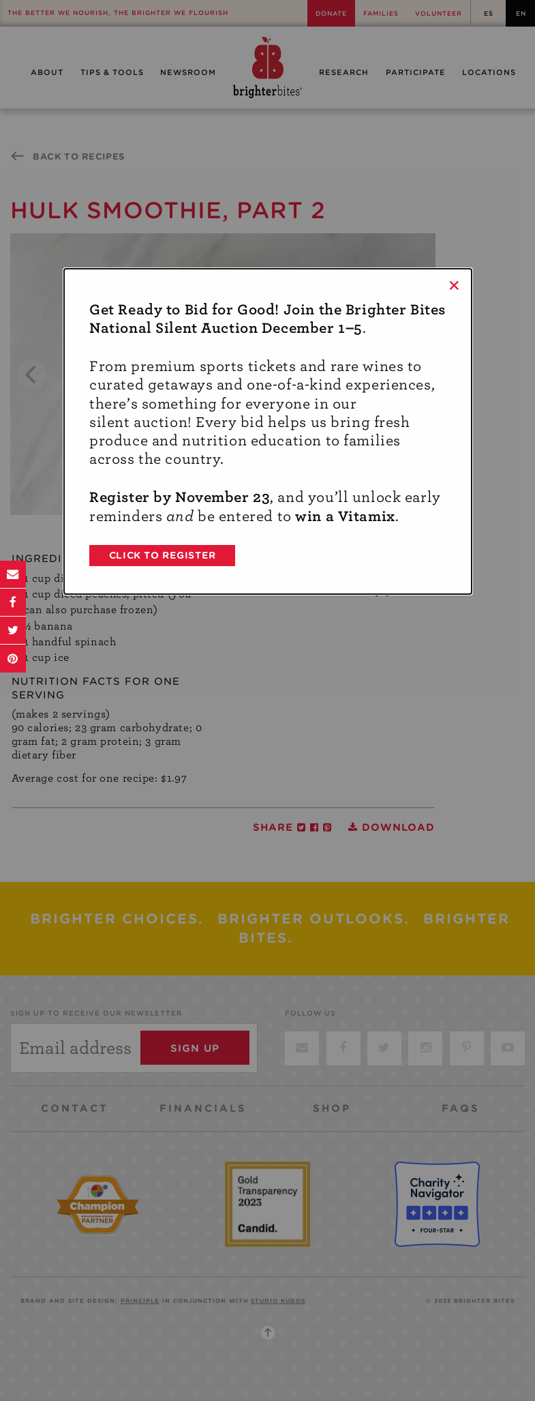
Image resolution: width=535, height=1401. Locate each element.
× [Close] (454, 285)
